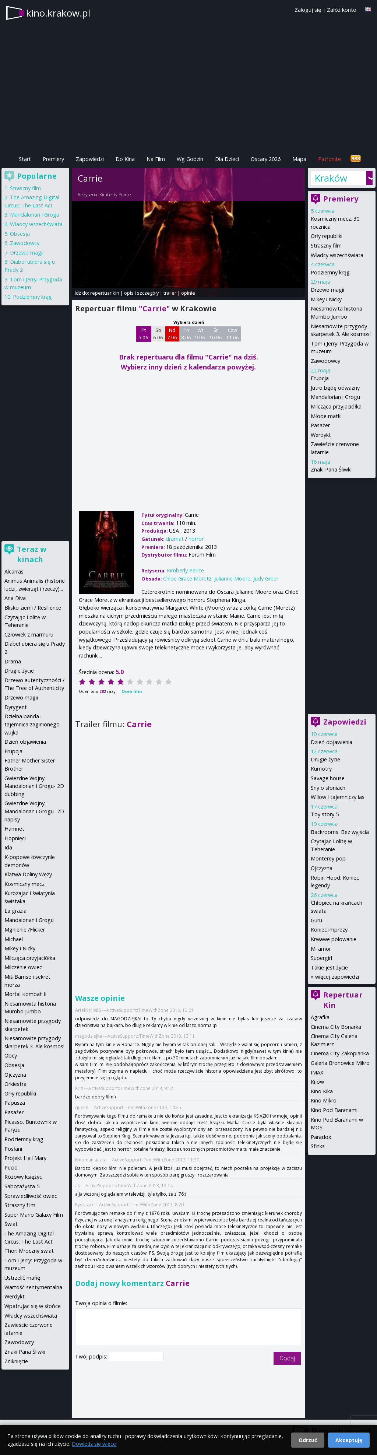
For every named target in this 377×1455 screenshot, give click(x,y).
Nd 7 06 (172, 334)
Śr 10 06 (215, 334)
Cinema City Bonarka (336, 1026)
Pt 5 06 (143, 334)
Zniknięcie (16, 1361)
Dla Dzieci (227, 158)
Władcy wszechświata (337, 255)
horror (196, 538)
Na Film (156, 158)
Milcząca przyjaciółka (336, 406)
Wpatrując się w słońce (32, 1306)
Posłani (13, 1148)
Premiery (53, 158)
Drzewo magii (327, 289)
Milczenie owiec (23, 967)
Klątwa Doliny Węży (28, 874)
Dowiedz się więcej (94, 1443)
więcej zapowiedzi (337, 976)
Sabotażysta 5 (21, 1186)
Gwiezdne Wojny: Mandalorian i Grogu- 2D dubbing (34, 786)
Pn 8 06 (186, 334)
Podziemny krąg (330, 272)
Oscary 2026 (266, 158)
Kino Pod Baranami (334, 1110)
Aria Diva (15, 598)
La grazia (15, 910)
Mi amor (321, 948)
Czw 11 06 (232, 334)
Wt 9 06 (200, 334)
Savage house (328, 778)
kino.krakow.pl (58, 13)
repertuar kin (104, 293)
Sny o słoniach (328, 787)
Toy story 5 (325, 814)
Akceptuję (348, 1440)
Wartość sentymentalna (33, 1287)
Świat (11, 1223)
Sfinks (318, 1146)
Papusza (14, 1102)
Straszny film (326, 245)
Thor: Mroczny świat (29, 1250)
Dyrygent (15, 707)
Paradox (321, 1136)
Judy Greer (265, 578)
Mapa (299, 158)
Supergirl (321, 957)
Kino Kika (322, 1091)
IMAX (317, 1072)
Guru (316, 920)
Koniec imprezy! (330, 929)
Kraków (330, 178)
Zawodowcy (325, 360)
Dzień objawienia (331, 742)
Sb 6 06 (158, 334)
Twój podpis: (92, 1356)
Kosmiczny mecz (24, 883)
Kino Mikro (324, 1100)
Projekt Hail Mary (25, 1157)
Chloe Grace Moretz (187, 578)
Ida (8, 847)
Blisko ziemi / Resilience (32, 607)
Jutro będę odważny (335, 387)
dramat (175, 538)
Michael (13, 939)
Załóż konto (341, 9)
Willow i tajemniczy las (337, 796)
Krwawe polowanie (333, 939)
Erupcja (320, 378)
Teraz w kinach (31, 554)
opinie (188, 293)
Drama (12, 661)
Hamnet (14, 828)
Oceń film (131, 691)
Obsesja (20, 233)
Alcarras (14, 571)
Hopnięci (15, 838)
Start (25, 158)
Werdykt (321, 434)
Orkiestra (15, 1083)
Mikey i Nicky (326, 299)
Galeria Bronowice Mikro (340, 1062)
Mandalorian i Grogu (335, 396)
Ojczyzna (321, 868)
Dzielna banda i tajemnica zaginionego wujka (32, 724)
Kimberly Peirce (115, 195)
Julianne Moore (232, 578)
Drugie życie (325, 759)
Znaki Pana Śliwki (331, 469)
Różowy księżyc (23, 1176)
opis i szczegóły (141, 293)
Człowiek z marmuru (28, 634)
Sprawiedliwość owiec (30, 1195)
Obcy (10, 1055)
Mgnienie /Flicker (24, 929)
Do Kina (125, 158)
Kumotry (321, 768)
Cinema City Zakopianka (340, 1053)
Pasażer (320, 425)
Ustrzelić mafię (22, 1277)
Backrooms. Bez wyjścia (340, 831)
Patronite (329, 158)
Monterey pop (328, 858)
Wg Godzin (190, 158)
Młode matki (326, 416)
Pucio (11, 1167)
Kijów (317, 1081)
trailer (169, 293)
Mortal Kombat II (25, 994)
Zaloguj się (308, 9)
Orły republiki (326, 235)
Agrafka (320, 1017)
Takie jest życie (329, 967)
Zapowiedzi (90, 158)
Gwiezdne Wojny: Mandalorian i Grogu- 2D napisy (34, 811)
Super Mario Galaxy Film (33, 1214)
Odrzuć (308, 1440)
